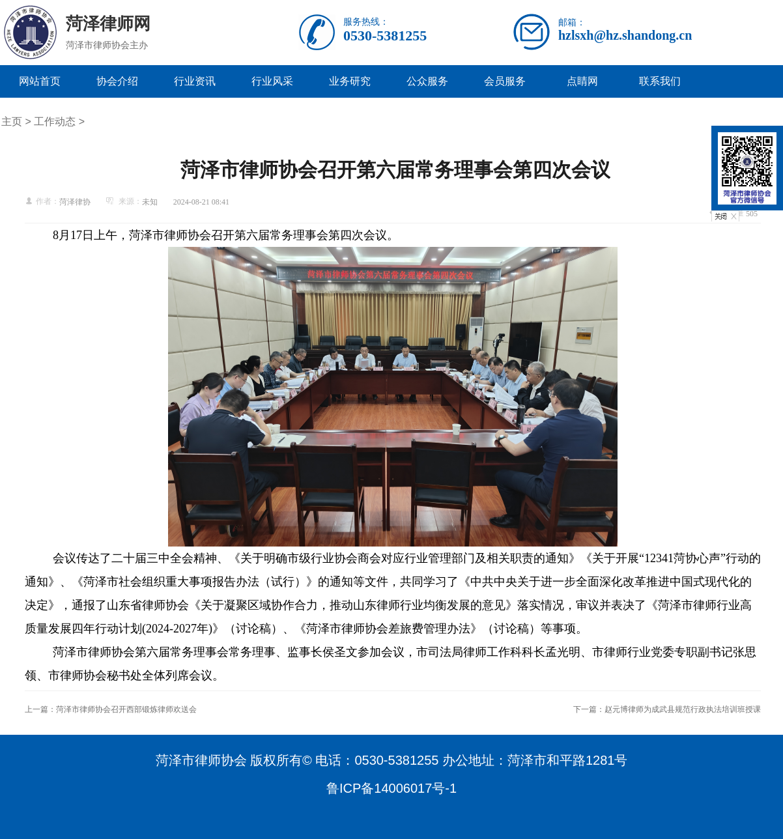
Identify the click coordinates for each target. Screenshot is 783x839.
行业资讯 (195, 81)
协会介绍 (117, 81)
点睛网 (582, 81)
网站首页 (40, 81)
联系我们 (660, 81)
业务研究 (350, 81)
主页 (11, 121)
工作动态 (55, 121)
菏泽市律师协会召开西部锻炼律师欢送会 (126, 709)
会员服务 (505, 81)
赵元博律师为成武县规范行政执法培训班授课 (683, 709)
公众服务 (427, 81)
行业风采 (272, 81)
